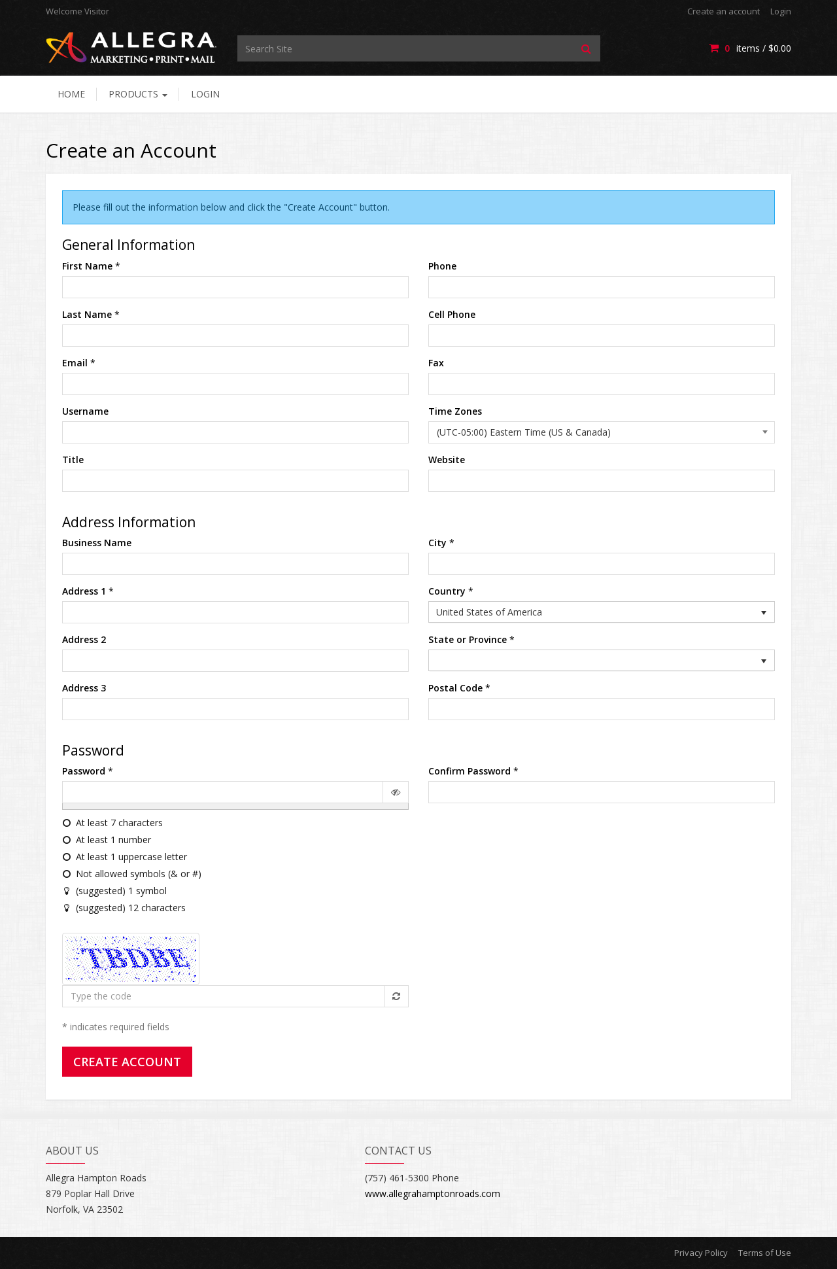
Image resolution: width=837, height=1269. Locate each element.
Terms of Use (764, 1253)
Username (85, 411)
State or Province (467, 639)
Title (73, 459)
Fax (436, 362)
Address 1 (84, 591)
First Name (87, 266)
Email (75, 362)
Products (138, 94)
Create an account (723, 11)
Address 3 (84, 688)
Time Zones (455, 411)
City (437, 542)
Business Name (96, 542)
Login (780, 11)
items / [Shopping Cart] (750, 48)
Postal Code (455, 688)
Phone (442, 266)
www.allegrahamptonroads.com (432, 1193)
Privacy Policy (701, 1253)
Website (446, 459)
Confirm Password (469, 771)
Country (447, 591)
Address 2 (84, 639)
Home (71, 94)
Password (83, 771)
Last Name (87, 314)
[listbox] (601, 612)
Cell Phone (451, 314)
